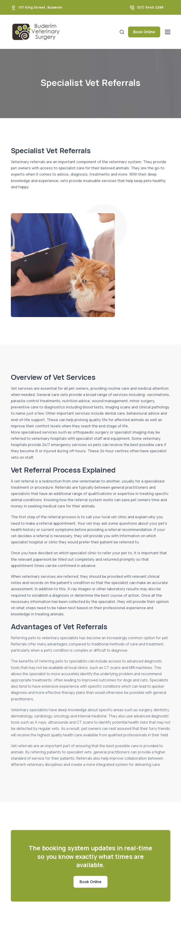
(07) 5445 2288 (150, 7)
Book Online (144, 31)
